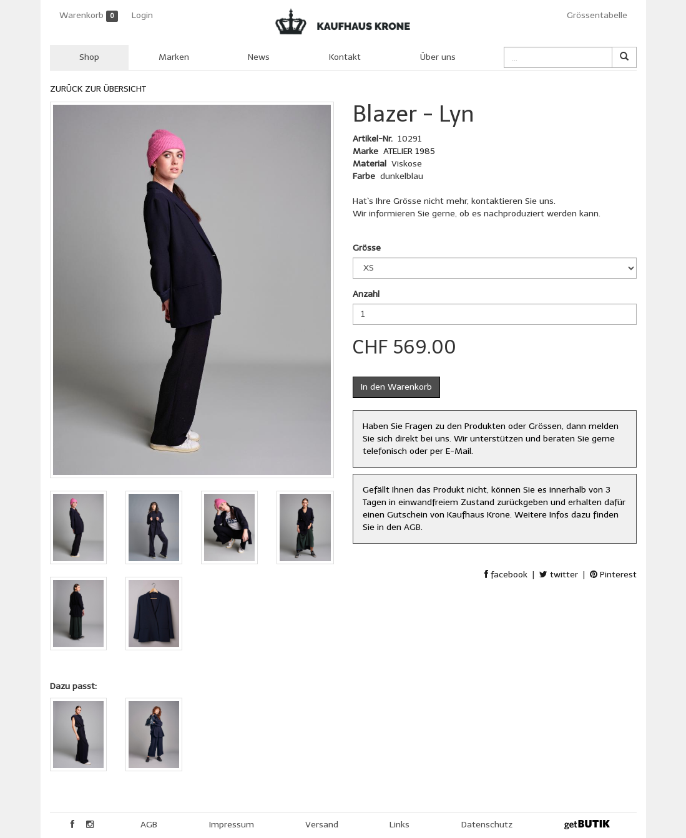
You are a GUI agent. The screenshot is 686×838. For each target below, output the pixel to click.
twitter (558, 574)
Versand (321, 824)
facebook (505, 574)
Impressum (231, 824)
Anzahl (366, 294)
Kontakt (345, 57)
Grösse (367, 248)
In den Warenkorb (396, 387)
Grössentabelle (597, 15)
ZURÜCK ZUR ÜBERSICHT (98, 89)
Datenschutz (486, 824)
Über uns (438, 57)
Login (142, 15)
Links (399, 824)
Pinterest (613, 574)
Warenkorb (89, 16)
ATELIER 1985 (409, 151)
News (259, 57)
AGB (412, 527)
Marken (174, 57)
